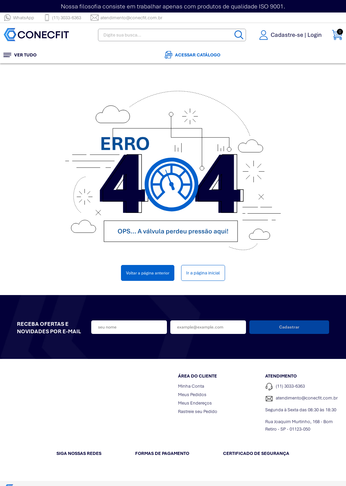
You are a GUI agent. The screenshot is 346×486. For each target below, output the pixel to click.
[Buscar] (239, 35)
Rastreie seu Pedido (197, 411)
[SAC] (303, 398)
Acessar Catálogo (192, 55)
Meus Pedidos (192, 394)
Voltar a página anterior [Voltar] (147, 273)
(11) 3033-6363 (62, 17)
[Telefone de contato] (303, 387)
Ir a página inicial (203, 273)
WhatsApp (18, 18)
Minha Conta (191, 386)
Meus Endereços (195, 403)
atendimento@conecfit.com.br (126, 18)
